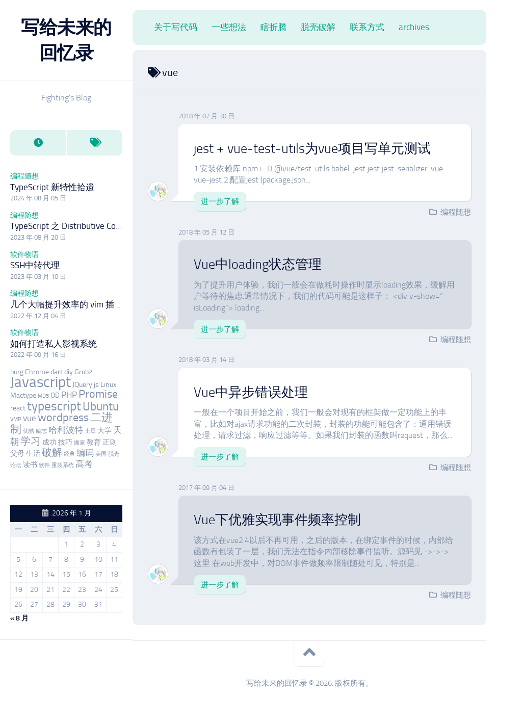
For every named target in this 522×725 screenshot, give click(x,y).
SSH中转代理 (35, 265)
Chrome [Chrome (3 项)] (37, 372)
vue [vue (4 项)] (29, 418)
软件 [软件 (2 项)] (44, 465)
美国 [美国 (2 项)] (101, 454)
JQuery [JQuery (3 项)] (82, 384)
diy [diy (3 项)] (68, 372)
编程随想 (24, 176)
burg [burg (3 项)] (16, 372)
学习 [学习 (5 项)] (30, 441)
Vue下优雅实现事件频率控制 (277, 520)
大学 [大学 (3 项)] (104, 430)
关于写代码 (175, 27)
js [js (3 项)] (96, 384)
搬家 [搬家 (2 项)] (79, 442)
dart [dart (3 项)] (56, 372)
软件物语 (24, 254)
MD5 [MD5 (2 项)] (43, 396)
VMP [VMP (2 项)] (15, 419)
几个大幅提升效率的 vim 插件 (66, 304)
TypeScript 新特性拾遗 (52, 187)
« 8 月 (19, 618)
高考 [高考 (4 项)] (84, 464)
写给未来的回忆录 (66, 40)
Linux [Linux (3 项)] (108, 384)
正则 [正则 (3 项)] (109, 442)
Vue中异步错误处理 (251, 392)
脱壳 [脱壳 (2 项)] (113, 454)
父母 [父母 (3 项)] (17, 453)
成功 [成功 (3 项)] (49, 442)
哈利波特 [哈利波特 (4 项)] (65, 430)
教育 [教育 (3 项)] (94, 442)
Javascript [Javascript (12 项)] (40, 382)
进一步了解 (220, 201)
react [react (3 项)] (17, 408)
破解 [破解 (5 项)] (52, 452)
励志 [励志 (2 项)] (41, 431)
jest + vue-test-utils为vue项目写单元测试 (312, 149)
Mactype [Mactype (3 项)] (23, 395)
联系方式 (367, 27)
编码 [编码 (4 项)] (85, 453)
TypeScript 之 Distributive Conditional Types (91, 226)
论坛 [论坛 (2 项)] (15, 465)
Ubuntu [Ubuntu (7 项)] (101, 406)
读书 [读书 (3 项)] (30, 464)
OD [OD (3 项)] (55, 395)
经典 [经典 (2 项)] (69, 454)
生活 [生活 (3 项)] (33, 453)
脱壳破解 (318, 27)
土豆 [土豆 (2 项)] (90, 431)
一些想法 (229, 27)
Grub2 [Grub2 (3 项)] (83, 372)
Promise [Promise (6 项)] (98, 394)
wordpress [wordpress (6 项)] (63, 417)
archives (414, 27)
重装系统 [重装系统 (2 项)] (62, 465)
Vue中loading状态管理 (258, 264)
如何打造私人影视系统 (53, 344)
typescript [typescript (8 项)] (54, 406)
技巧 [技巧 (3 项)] (65, 442)
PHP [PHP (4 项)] (69, 395)
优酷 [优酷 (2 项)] (28, 431)
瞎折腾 (273, 27)
